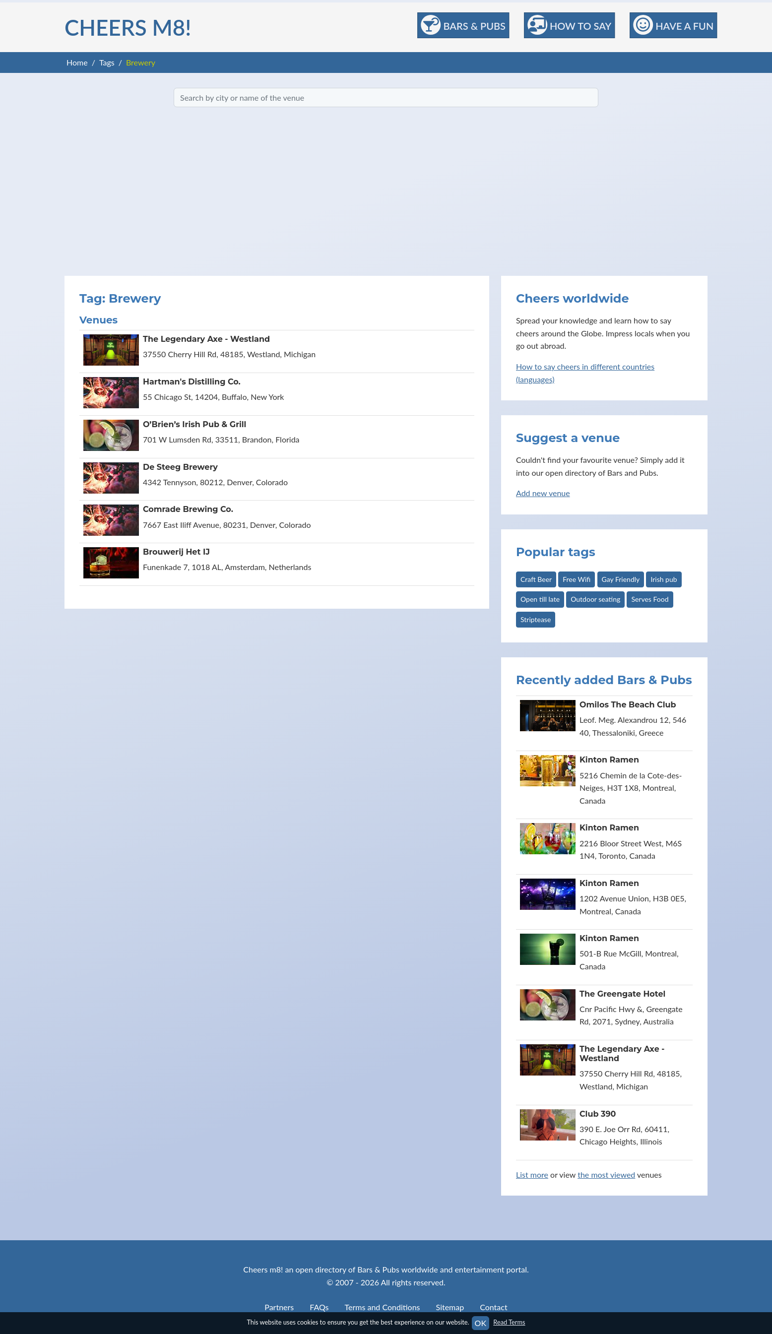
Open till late (540, 599)
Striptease (535, 619)
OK (480, 1323)
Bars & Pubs (463, 25)
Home (77, 62)
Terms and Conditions (382, 1307)
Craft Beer (536, 579)
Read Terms (509, 1322)
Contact (493, 1307)
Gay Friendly (621, 579)
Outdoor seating (595, 599)
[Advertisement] (386, 191)
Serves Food (649, 599)
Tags (107, 62)
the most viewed (606, 1174)
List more (532, 1174)
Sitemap (450, 1307)
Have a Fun (673, 25)
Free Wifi (576, 579)
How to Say (569, 25)
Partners (279, 1307)
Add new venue (543, 493)
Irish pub (663, 579)
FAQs (319, 1307)
